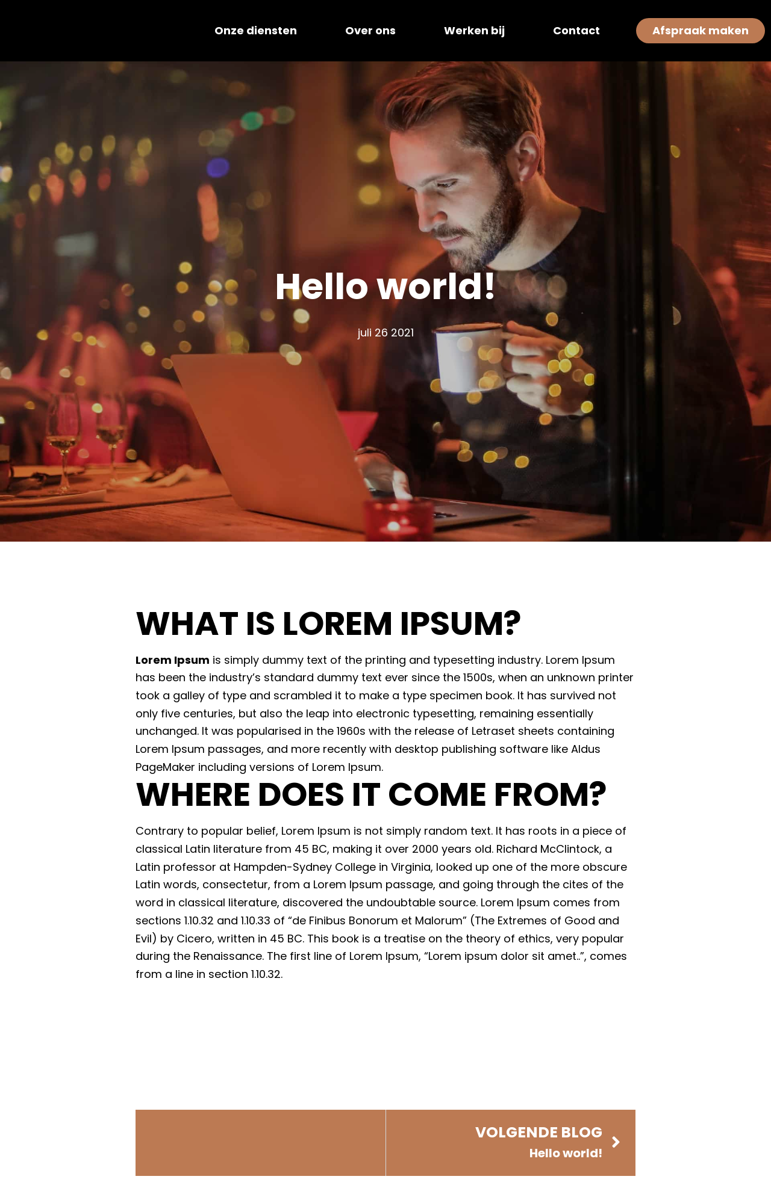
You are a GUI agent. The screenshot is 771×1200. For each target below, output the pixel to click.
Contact (576, 31)
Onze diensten (255, 31)
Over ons (370, 31)
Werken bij (474, 31)
